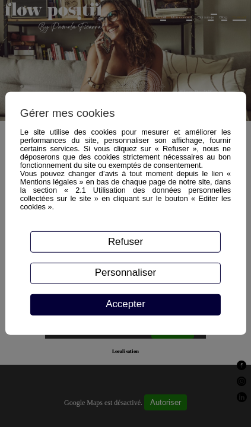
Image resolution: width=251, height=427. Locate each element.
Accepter (125, 304)
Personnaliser (125, 272)
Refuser (125, 241)
